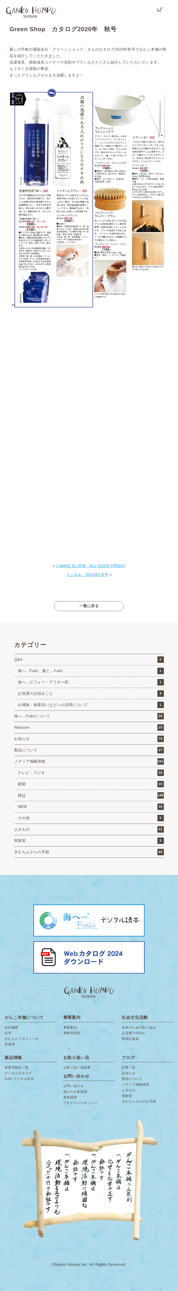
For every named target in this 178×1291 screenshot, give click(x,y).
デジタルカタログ (18, 1073)
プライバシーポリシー (80, 1103)
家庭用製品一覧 (17, 1067)
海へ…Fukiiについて (89, 716)
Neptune (89, 727)
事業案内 (70, 1027)
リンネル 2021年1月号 (87, 575)
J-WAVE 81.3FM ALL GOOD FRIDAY (91, 566)
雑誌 (91, 795)
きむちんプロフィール (22, 1039)
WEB (91, 807)
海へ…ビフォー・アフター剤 (91, 682)
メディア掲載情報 (89, 761)
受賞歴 (10, 1044)
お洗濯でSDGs (133, 1033)
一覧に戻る (89, 606)
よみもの (89, 829)
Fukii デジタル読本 (19, 1079)
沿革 (8, 1033)
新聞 (91, 784)
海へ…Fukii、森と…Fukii (91, 671)
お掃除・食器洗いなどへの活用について (91, 705)
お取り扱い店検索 (77, 1067)
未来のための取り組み (139, 1027)
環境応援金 (130, 1039)
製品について (89, 750)
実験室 (89, 840)
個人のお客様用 (75, 1091)
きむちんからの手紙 (89, 852)
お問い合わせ (73, 1086)
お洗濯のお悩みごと (91, 693)
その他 (91, 818)
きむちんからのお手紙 (139, 1101)
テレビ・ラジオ (91, 773)
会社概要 (11, 1027)
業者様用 (70, 1097)
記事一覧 (128, 1067)
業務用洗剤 (71, 1033)
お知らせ (89, 739)
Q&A (89, 659)
